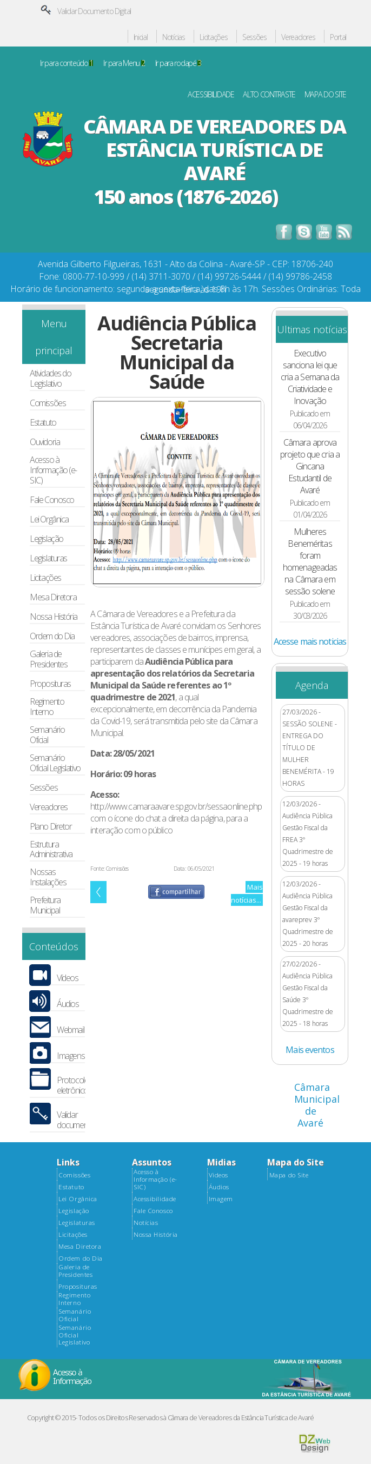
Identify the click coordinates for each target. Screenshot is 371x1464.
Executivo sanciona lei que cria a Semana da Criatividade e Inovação (310, 377)
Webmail (70, 1030)
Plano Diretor (50, 827)
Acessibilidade (155, 1199)
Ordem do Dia (52, 636)
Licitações (213, 37)
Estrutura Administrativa (51, 849)
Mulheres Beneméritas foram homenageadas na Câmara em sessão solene (310, 561)
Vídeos (67, 978)
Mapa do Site (288, 1175)
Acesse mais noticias (310, 641)
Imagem (221, 1199)
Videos (218, 1175)
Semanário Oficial (47, 735)
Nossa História (53, 617)
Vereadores (298, 37)
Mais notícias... (247, 893)
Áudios (67, 1004)
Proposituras (50, 684)
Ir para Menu (123, 63)
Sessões (254, 37)
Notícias (173, 37)
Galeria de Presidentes (48, 659)
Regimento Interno (47, 707)
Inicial (141, 37)
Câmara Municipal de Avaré (317, 1105)
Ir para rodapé (178, 63)
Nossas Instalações (48, 877)
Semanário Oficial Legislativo (55, 763)
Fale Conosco (52, 500)
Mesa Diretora (53, 597)
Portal (338, 37)
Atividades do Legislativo (50, 378)
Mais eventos (310, 1050)
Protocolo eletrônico (73, 1085)
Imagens (70, 1056)
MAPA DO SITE (325, 95)
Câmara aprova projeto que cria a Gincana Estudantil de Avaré (310, 466)
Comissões (47, 403)
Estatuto (43, 423)
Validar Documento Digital (94, 11)
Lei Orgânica (49, 519)
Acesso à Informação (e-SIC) (53, 470)
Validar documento (75, 1120)
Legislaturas (48, 558)
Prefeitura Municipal (45, 905)
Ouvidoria (44, 442)
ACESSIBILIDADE (211, 95)
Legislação (46, 539)
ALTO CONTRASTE (269, 95)
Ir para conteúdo (66, 63)
